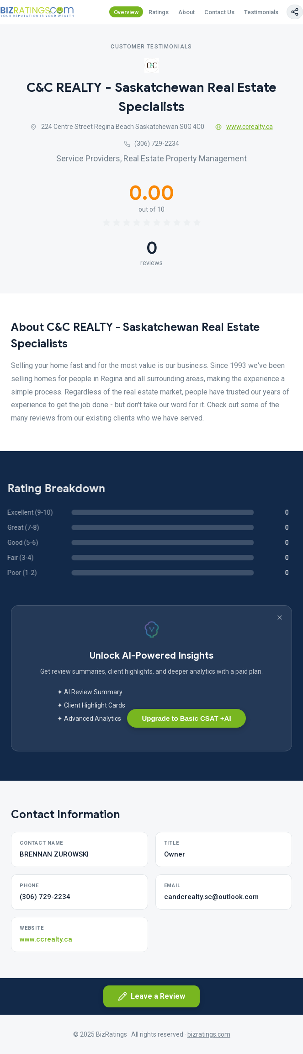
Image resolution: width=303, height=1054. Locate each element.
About (186, 12)
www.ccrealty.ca (244, 126)
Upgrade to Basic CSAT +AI (186, 718)
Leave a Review (151, 996)
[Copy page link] (295, 12)
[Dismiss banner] (279, 617)
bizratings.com (208, 1034)
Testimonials (261, 12)
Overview (126, 12)
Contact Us (219, 12)
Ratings (159, 12)
